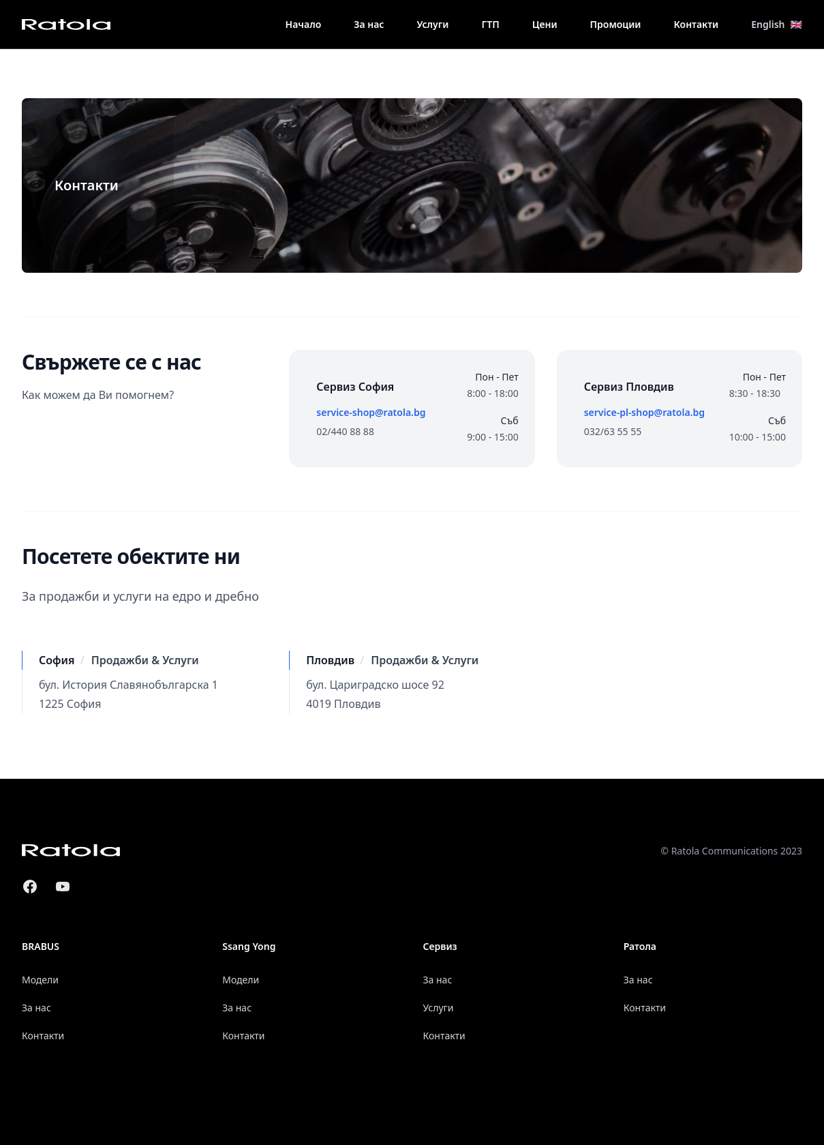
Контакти (696, 24)
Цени (545, 24)
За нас (369, 24)
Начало (304, 24)
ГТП (490, 24)
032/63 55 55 (613, 431)
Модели (40, 979)
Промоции (615, 24)
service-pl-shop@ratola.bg (644, 412)
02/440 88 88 (345, 431)
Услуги (432, 24)
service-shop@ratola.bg (370, 412)
